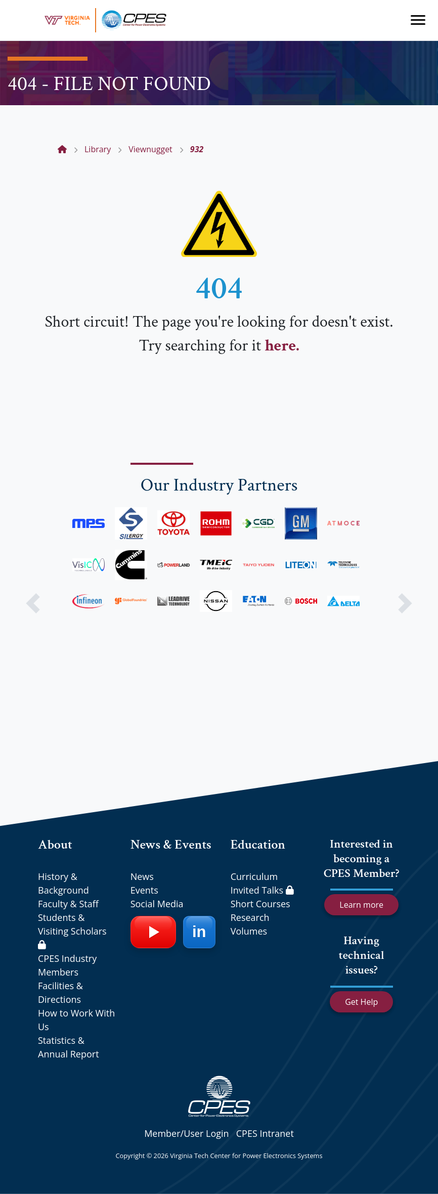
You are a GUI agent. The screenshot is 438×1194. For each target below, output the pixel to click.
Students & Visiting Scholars (72, 930)
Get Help (361, 1001)
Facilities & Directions (60, 992)
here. (282, 345)
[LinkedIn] (199, 932)
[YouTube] (153, 932)
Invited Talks (262, 890)
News (142, 876)
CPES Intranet (265, 1133)
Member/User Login (186, 1133)
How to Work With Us (76, 1020)
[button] (33, 603)
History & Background (63, 883)
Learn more (361, 904)
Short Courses (260, 904)
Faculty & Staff (68, 904)
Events (144, 890)
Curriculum (254, 876)
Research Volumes (250, 924)
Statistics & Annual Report (68, 1047)
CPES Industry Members (67, 965)
